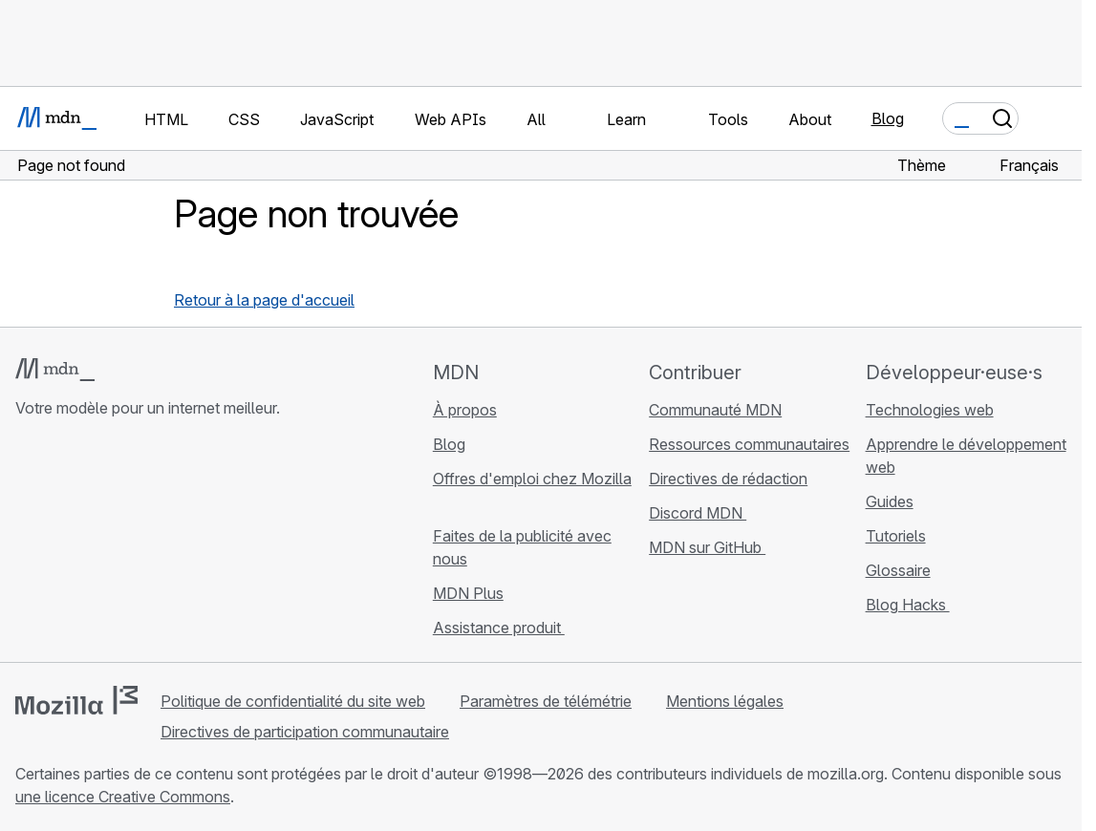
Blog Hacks (908, 604)
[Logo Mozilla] (76, 700)
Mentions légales (725, 701)
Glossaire (898, 570)
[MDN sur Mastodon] (129, 544)
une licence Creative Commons (122, 796)
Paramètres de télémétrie (546, 701)
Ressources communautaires (749, 444)
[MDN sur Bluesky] (61, 544)
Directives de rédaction (728, 478)
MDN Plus (468, 593)
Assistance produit (499, 627)
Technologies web (930, 409)
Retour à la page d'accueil (264, 299)
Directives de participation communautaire (305, 731)
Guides (889, 501)
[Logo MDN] (55, 369)
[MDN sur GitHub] (26, 544)
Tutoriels (896, 535)
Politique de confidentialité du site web (293, 701)
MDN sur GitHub (707, 547)
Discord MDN (697, 512)
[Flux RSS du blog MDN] (164, 544)
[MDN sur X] (95, 544)
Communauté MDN (715, 409)
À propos (465, 409)
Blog (887, 118)
